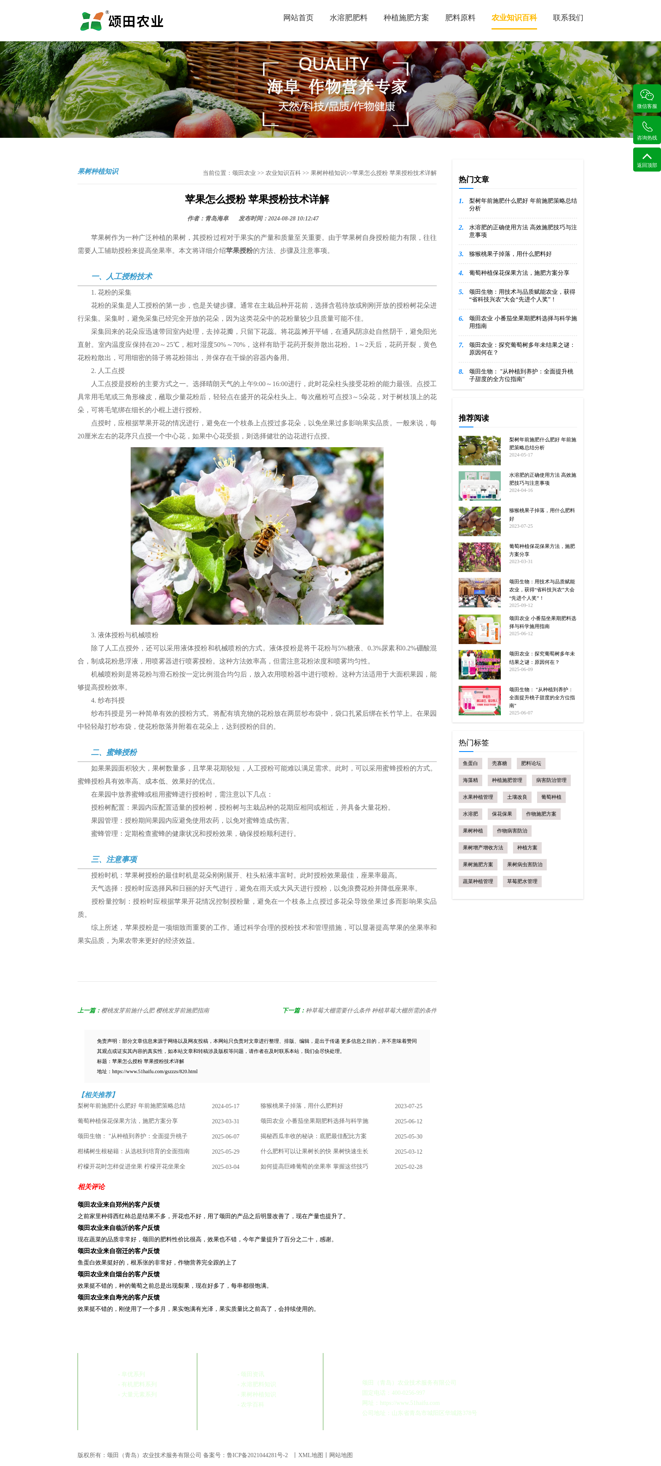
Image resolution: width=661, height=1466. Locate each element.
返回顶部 (647, 160)
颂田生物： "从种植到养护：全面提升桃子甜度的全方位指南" (133, 1138)
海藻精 (470, 780)
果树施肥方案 (478, 864)
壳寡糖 (499, 763)
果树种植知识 (328, 173)
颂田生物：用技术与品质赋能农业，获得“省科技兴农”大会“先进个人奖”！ (522, 296)
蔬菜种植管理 (478, 881)
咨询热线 (647, 131)
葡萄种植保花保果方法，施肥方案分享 (128, 1121)
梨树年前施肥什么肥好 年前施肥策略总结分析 (131, 1108)
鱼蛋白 (470, 763)
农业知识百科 (514, 21)
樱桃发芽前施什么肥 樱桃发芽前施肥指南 (155, 1010)
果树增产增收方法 (483, 848)
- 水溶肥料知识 (256, 1384)
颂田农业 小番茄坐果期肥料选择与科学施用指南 (314, 1123)
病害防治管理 (551, 780)
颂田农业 (244, 173)
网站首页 (298, 17)
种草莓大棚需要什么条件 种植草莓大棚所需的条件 (371, 1010)
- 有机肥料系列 (137, 1384)
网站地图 (341, 1455)
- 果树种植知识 (256, 1394)
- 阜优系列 (131, 1374)
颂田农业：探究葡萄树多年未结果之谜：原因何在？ (522, 349)
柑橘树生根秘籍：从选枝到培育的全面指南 (134, 1152)
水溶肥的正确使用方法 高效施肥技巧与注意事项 (523, 231)
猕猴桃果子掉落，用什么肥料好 (302, 1106)
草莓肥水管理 (522, 881)
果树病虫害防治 (525, 864)
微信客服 (647, 99)
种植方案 (527, 848)
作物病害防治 (512, 831)
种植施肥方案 (406, 17)
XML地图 (310, 1455)
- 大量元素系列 (137, 1394)
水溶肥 (470, 814)
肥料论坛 (531, 763)
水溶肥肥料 (349, 17)
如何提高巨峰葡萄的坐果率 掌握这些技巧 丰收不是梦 (314, 1169)
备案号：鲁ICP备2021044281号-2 (245, 1455)
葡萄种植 (551, 797)
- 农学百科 (250, 1405)
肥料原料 (460, 17)
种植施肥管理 (507, 780)
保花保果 (502, 814)
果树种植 (473, 831)
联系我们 (568, 17)
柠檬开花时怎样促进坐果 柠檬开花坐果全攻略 (131, 1169)
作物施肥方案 (541, 814)
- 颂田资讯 (250, 1374)
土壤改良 (517, 797)
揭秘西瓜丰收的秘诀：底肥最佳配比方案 (314, 1136)
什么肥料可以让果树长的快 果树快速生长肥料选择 (314, 1154)
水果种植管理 (478, 797)
